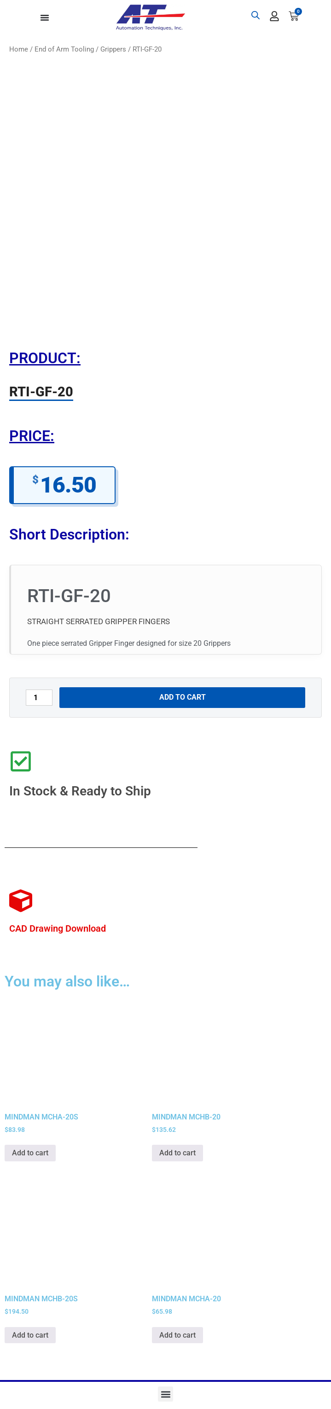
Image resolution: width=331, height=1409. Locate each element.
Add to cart (182, 697)
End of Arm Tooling (64, 49)
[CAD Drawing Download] (20, 900)
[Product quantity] (39, 698)
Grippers (113, 49)
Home (18, 49)
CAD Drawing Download (57, 928)
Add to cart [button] (30, 1152)
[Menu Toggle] (44, 17)
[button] (165, 1394)
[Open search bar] (255, 15)
